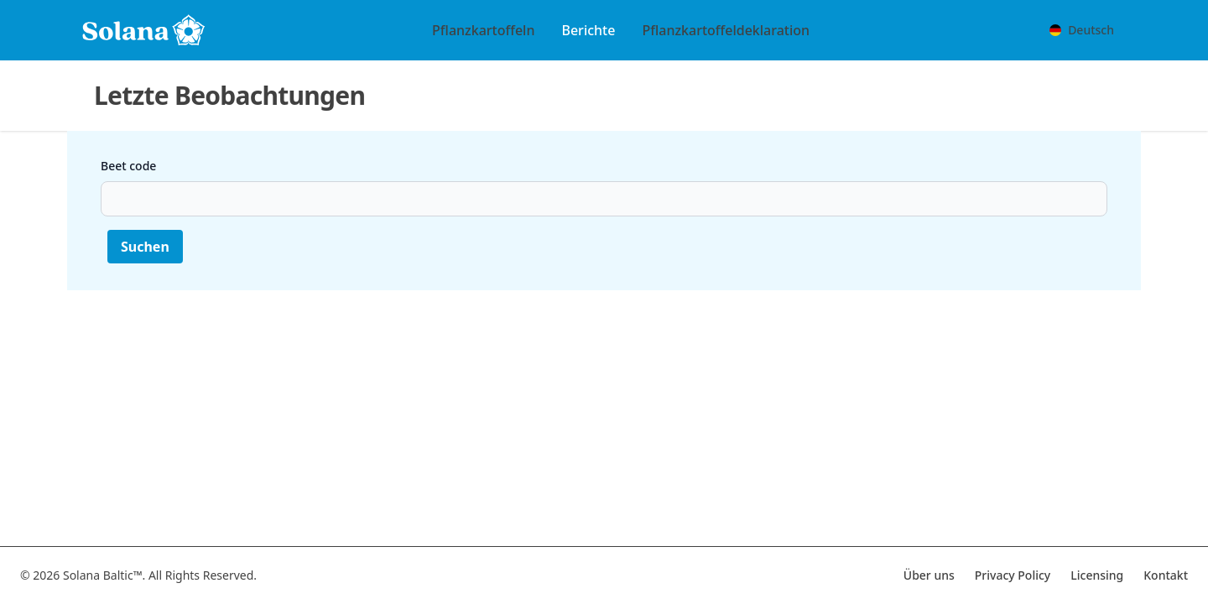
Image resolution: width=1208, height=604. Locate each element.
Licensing (1096, 575)
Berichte (588, 30)
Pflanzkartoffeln (483, 30)
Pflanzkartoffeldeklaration (726, 30)
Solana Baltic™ (103, 575)
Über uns (929, 575)
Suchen (145, 246)
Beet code (128, 166)
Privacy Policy (1012, 575)
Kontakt (1165, 575)
